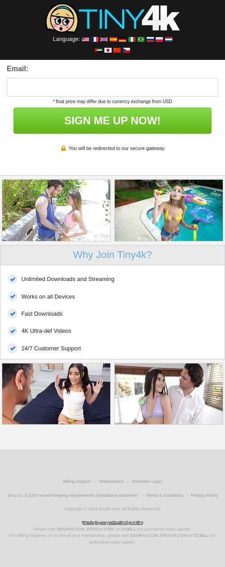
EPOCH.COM (100, 528)
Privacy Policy (204, 495)
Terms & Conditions (165, 495)
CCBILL (128, 528)
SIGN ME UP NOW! (112, 120)
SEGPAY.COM (71, 528)
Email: (17, 69)
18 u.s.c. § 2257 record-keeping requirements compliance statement (72, 495)
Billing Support (77, 481)
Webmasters (111, 481)
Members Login (147, 481)
